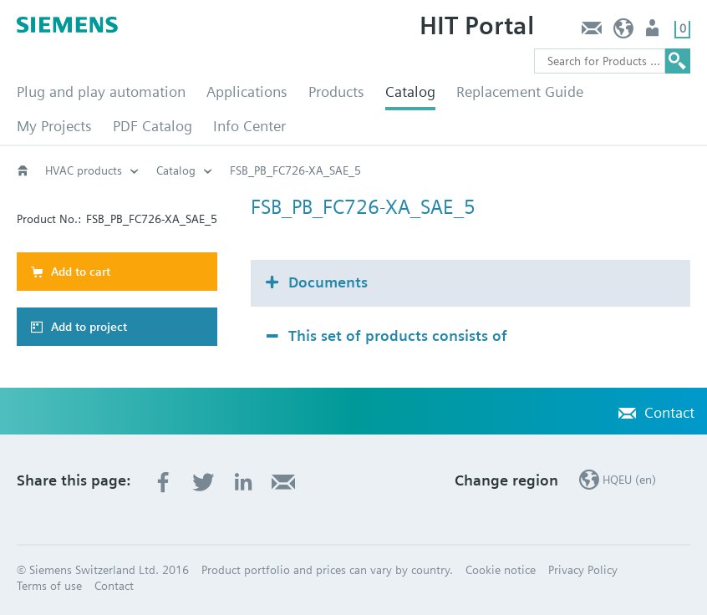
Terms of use (49, 585)
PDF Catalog (152, 126)
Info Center (249, 126)
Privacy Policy (583, 570)
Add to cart (80, 271)
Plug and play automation (101, 91)
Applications (246, 91)
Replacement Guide (519, 91)
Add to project (89, 326)
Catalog (410, 91)
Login (654, 32)
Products (336, 91)
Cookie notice (500, 570)
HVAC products (83, 170)
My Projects (54, 126)
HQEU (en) (623, 32)
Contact (591, 32)
